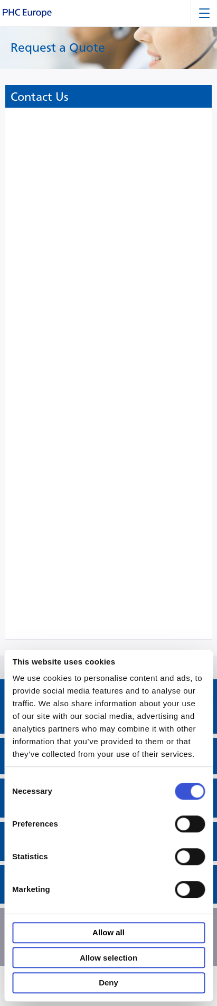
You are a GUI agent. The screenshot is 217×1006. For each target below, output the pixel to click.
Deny (108, 983)
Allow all (108, 932)
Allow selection (108, 957)
